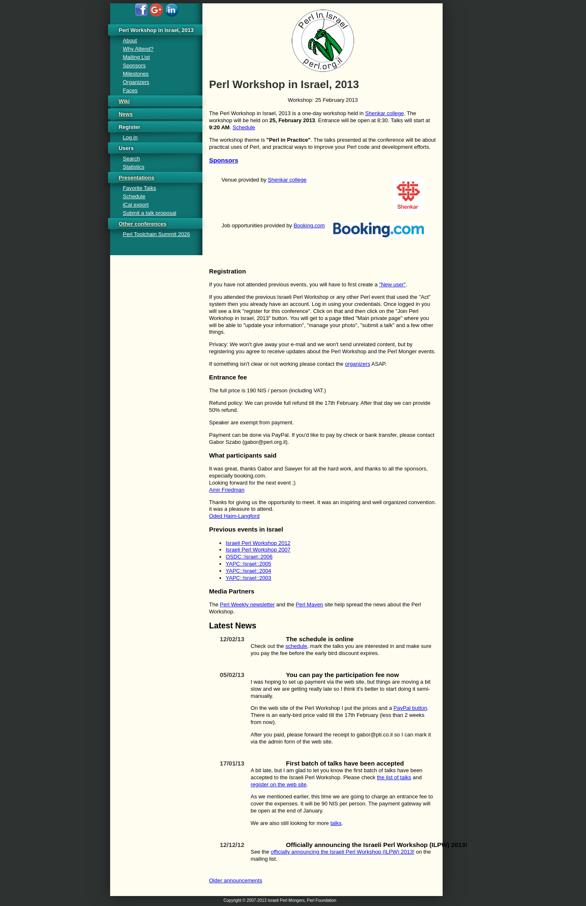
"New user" (392, 284)
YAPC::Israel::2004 (248, 571)
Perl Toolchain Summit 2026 (156, 234)
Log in (130, 137)
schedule (296, 646)
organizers (357, 364)
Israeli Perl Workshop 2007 (258, 550)
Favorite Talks (139, 188)
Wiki (124, 101)
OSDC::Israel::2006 (249, 557)
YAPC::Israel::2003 (248, 578)
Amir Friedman (226, 490)
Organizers (136, 82)
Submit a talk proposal (149, 213)
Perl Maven (309, 604)
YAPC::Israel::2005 (248, 564)
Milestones (135, 74)
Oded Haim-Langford (234, 516)
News (125, 114)
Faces (130, 90)
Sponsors (223, 160)
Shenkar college (384, 113)
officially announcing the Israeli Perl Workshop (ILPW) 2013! (342, 852)
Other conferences (142, 224)
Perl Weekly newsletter (247, 604)
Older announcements (235, 880)
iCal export (135, 205)
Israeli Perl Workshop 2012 (258, 543)
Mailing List (136, 57)
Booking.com (309, 225)
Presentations (136, 178)
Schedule (244, 127)
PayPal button (410, 708)
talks (336, 823)
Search (131, 158)
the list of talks (394, 777)
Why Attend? (138, 49)
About (130, 40)
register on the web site (278, 784)
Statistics (133, 167)
